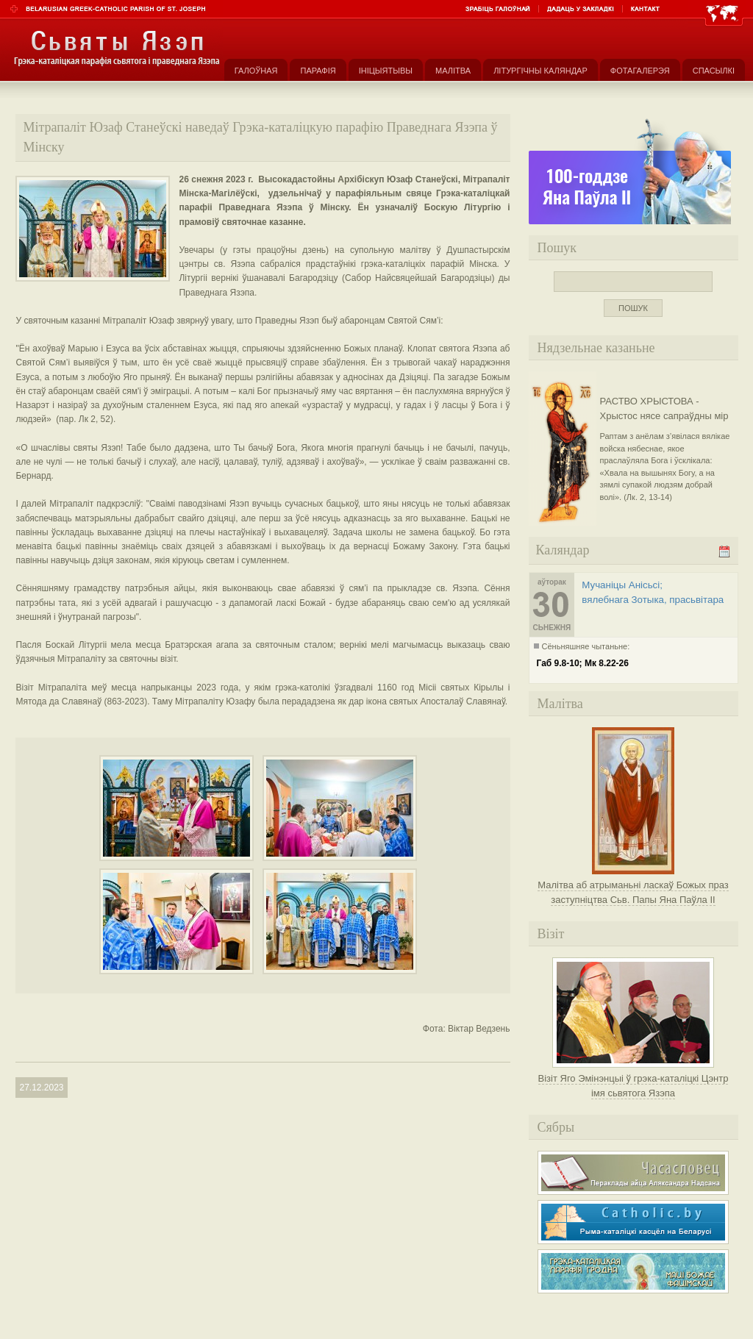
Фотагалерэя (640, 70)
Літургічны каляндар (540, 70)
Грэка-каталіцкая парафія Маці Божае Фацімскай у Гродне (633, 1271)
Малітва (453, 70)
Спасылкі (714, 70)
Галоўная (256, 70)
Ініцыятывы (386, 70)
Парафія (317, 70)
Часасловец (633, 1172)
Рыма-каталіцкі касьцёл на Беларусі (633, 1222)
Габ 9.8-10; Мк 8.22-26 (583, 663)
